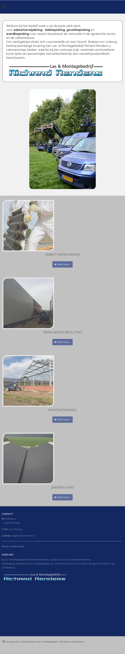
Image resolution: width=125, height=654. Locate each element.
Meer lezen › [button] (62, 263)
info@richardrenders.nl (22, 535)
